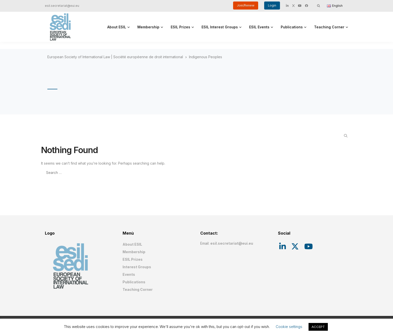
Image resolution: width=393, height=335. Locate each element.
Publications (292, 27)
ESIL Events (259, 27)
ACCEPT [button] (318, 327)
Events (129, 274)
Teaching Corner (329, 27)
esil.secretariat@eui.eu (62, 6)
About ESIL (116, 27)
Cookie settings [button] (289, 326)
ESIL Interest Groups (220, 27)
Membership (148, 27)
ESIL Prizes (180, 27)
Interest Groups (137, 267)
